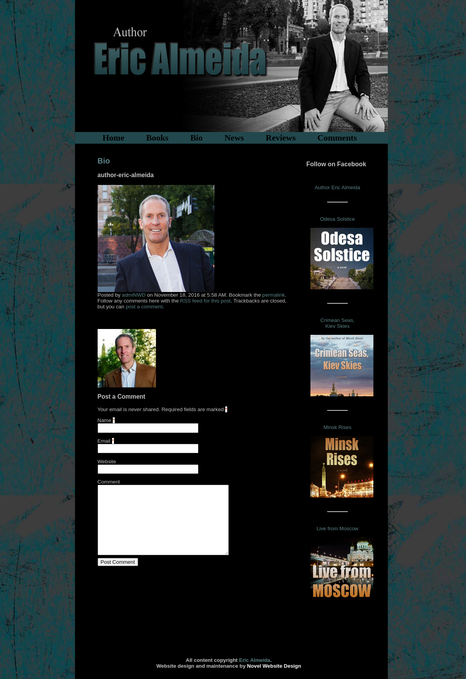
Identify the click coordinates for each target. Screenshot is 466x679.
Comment (109, 482)
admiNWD (133, 295)
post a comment (144, 307)
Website (107, 461)
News (234, 137)
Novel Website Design (274, 666)
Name (105, 420)
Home (113, 137)
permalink (273, 295)
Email (104, 441)
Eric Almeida (254, 660)
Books (157, 137)
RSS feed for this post (205, 301)
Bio (196, 137)
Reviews (281, 137)
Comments (337, 137)
